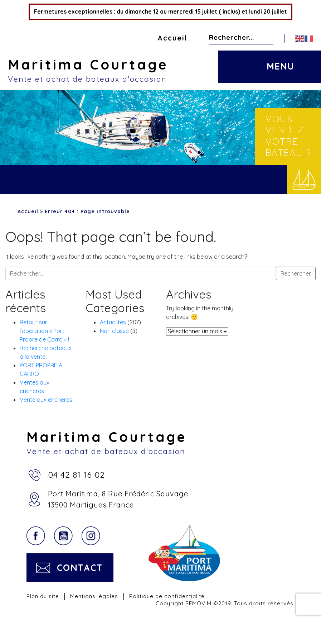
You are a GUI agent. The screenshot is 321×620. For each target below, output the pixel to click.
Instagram (91, 535)
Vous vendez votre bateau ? (288, 135)
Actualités (113, 322)
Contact (80, 567)
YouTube (63, 535)
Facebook (35, 535)
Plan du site (42, 596)
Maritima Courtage (164, 70)
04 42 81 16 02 (76, 474)
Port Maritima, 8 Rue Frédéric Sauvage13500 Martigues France (118, 499)
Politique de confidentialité (167, 596)
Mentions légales (94, 596)
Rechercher (267, 37)
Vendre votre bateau (304, 179)
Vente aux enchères (46, 399)
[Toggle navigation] (279, 60)
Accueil (172, 38)
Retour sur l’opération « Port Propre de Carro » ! (44, 331)
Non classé (114, 330)
